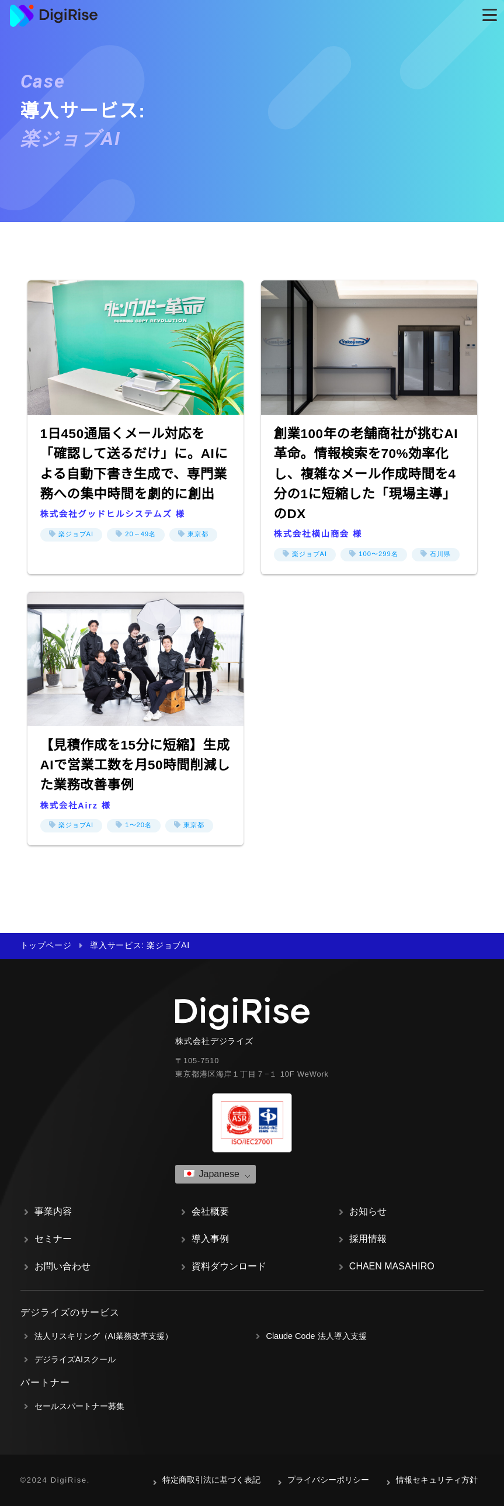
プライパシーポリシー (328, 1479)
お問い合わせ (62, 1266)
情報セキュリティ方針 (437, 1479)
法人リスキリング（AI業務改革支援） (103, 1336)
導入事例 (210, 1239)
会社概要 (210, 1211)
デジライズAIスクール (75, 1359)
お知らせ (368, 1211)
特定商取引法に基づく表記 (211, 1479)
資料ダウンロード (229, 1266)
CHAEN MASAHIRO (392, 1266)
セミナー (53, 1239)
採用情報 (368, 1239)
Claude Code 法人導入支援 (316, 1336)
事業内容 (53, 1211)
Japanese (211, 1174)
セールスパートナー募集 (79, 1406)
